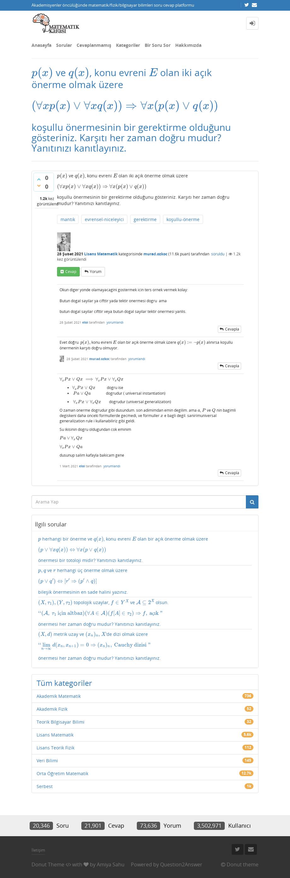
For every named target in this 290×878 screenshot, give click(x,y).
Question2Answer (181, 864)
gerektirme (145, 219)
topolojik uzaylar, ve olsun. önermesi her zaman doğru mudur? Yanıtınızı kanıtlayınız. (145, 613)
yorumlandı (115, 322)
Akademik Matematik (59, 696)
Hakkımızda (188, 45)
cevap (70, 271)
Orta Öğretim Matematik (62, 773)
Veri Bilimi (47, 761)
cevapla (232, 329)
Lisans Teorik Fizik (55, 748)
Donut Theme (48, 864)
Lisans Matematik (101, 254)
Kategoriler (128, 45)
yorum (96, 271)
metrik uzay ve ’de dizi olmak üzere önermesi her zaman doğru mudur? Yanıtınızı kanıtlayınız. (145, 646)
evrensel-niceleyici (104, 219)
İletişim (38, 850)
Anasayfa (41, 45)
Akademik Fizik (52, 709)
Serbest (45, 786)
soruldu (217, 254)
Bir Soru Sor (158, 45)
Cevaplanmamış (94, 45)
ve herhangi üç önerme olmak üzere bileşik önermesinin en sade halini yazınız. (145, 581)
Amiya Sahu (111, 864)
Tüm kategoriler (64, 683)
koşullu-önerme (183, 219)
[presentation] (42, 72)
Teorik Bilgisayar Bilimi (60, 722)
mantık (68, 219)
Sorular (64, 45)
